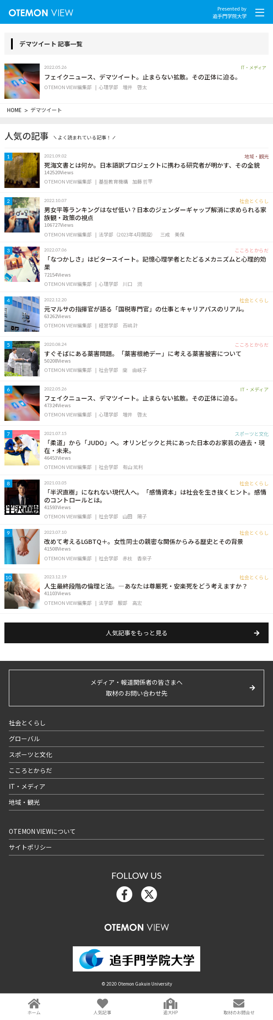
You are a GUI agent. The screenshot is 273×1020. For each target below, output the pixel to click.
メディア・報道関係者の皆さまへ (136, 688)
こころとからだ (30, 770)
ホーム (34, 1012)
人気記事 (102, 1012)
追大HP (170, 1012)
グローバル (24, 738)
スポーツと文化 (30, 754)
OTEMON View (137, 925)
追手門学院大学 (230, 15)
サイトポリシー (30, 847)
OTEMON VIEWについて (42, 831)
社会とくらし (27, 722)
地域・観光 (24, 802)
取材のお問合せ (239, 1012)
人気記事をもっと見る (137, 632)
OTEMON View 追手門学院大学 (41, 10)
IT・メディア (27, 786)
